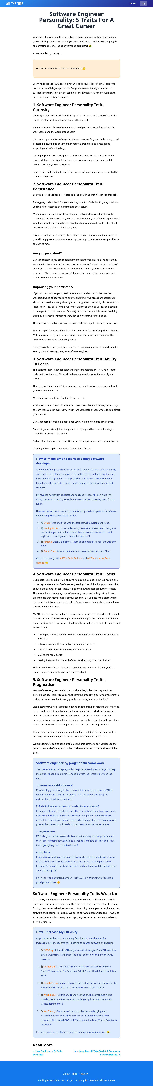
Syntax (47, 522)
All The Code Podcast (71, 558)
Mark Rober (50, 994)
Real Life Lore (51, 982)
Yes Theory (49, 1011)
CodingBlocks (51, 528)
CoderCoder (50, 551)
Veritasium (49, 966)
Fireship (48, 541)
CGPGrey (48, 950)
